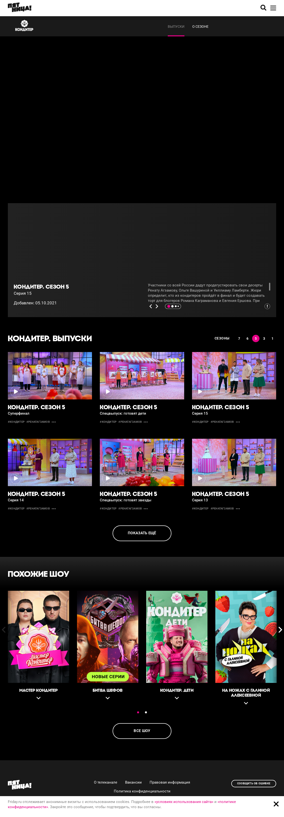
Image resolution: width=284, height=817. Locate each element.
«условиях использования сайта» (184, 802)
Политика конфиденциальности (142, 791)
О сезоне (200, 26)
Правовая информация (170, 782)
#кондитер (16, 421)
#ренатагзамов (38, 421)
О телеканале (105, 782)
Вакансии (133, 782)
